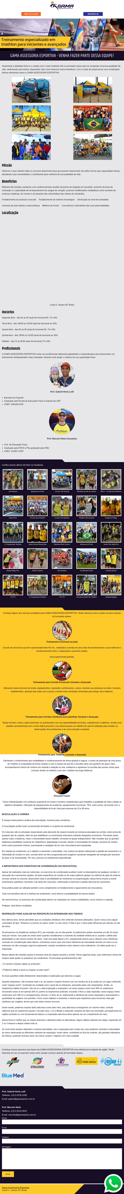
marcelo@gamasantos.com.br (22, 1115)
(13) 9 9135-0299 (19, 1095)
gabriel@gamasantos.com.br (21, 1099)
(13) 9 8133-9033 (19, 1111)
